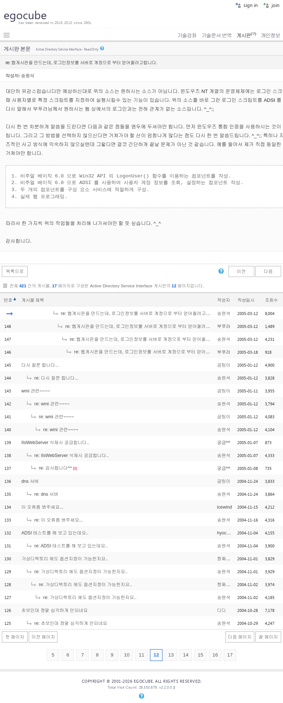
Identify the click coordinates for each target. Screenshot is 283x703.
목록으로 (15, 271)
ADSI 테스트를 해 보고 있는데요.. (54, 533)
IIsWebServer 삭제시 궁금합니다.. (55, 442)
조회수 (271, 300)
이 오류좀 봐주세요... (42, 507)
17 (230, 655)
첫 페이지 (14, 637)
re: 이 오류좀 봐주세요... (54, 520)
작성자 (223, 300)
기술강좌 (186, 35)
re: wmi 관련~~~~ (48, 403)
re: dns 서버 (42, 494)
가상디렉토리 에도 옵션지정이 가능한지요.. (64, 558)
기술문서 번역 (217, 35)
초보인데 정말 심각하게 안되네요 (54, 610)
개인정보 (270, 35)
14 (185, 655)
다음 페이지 (240, 637)
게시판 (246, 35)
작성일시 (246, 300)
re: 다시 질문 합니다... (52, 378)
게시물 (32, 300)
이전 (241, 271)
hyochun (225, 533)
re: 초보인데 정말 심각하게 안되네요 (66, 623)
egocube (25, 14)
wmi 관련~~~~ (35, 391)
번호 (8, 300)
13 (171, 655)
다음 (268, 271)
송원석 (27, 75)
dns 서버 (30, 481)
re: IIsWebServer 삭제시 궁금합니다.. (67, 455)
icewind (224, 507)
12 (156, 655)
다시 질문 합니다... (40, 365)
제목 (39, 300)
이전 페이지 (43, 637)
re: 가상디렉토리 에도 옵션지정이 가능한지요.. (76, 571)
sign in (246, 5)
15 (200, 655)
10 (126, 655)
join (271, 5)
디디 (221, 610)
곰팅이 (223, 365)
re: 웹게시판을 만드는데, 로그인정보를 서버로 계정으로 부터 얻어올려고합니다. (136, 313)
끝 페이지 (268, 637)
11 (141, 655)
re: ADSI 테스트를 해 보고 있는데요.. (67, 545)
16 (215, 655)
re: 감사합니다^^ (51, 468)
